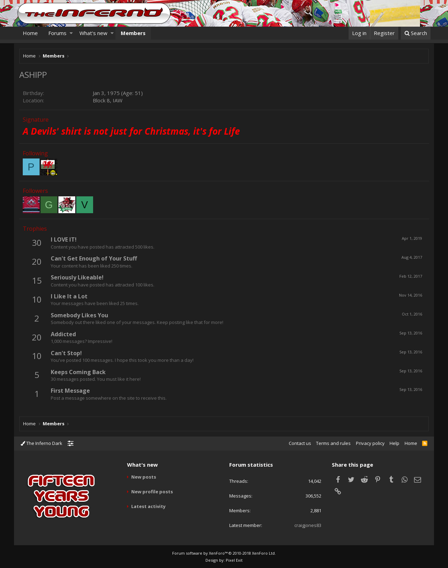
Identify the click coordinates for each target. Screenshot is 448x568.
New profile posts (152, 491)
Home (30, 32)
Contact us (300, 443)
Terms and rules (333, 443)
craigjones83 (307, 525)
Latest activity (148, 506)
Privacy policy (370, 443)
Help (394, 443)
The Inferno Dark (41, 443)
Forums (57, 32)
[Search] (415, 33)
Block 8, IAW (107, 100)
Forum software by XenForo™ (224, 553)
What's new (93, 32)
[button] (71, 33)
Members (133, 32)
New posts (143, 477)
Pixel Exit (234, 560)
